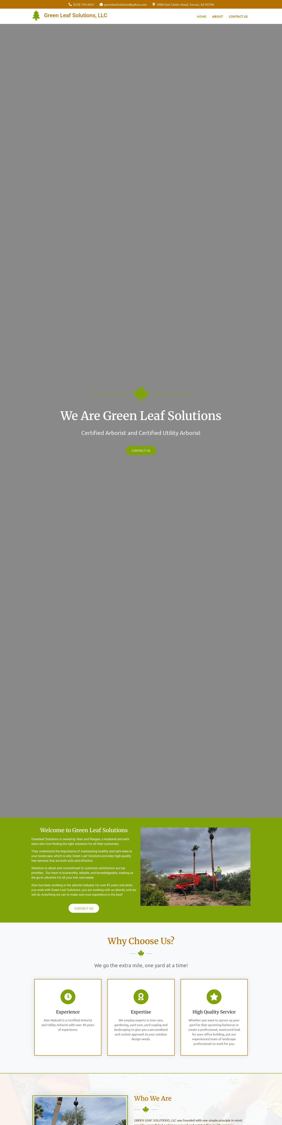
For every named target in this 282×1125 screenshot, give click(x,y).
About (217, 16)
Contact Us (238, 16)
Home (201, 16)
